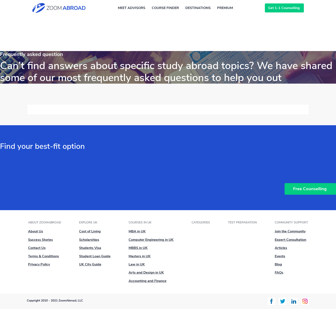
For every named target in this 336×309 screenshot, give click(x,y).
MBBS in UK (138, 248)
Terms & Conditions (43, 256)
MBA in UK (137, 231)
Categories (201, 222)
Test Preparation (242, 222)
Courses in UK (140, 222)
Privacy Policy (39, 264)
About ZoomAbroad (44, 222)
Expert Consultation (290, 239)
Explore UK (88, 222)
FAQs (279, 272)
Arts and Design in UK (146, 272)
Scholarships (89, 239)
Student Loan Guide (95, 256)
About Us (35, 231)
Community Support (291, 222)
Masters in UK (140, 256)
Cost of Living (90, 231)
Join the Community (290, 231)
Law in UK (137, 264)
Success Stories (40, 239)
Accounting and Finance (147, 281)
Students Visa (90, 248)
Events (280, 256)
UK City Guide (90, 264)
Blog (278, 264)
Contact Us (37, 248)
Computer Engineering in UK (151, 239)
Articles (281, 248)
